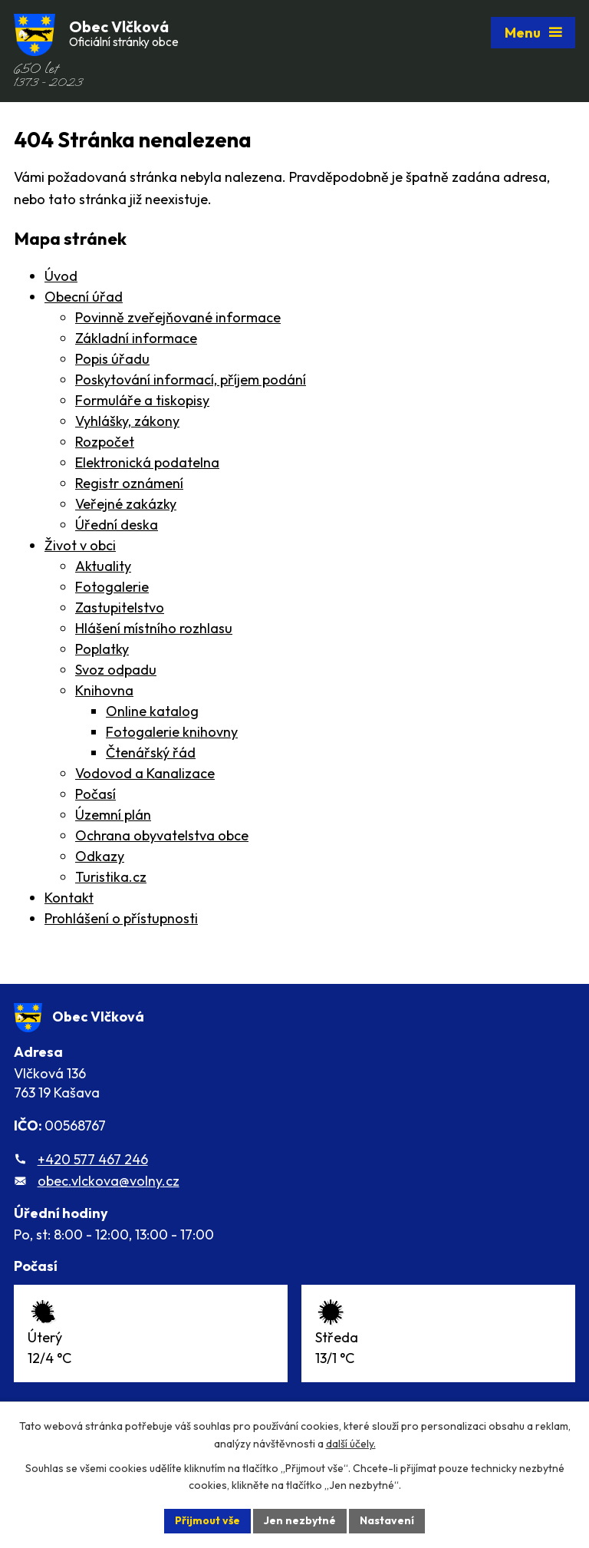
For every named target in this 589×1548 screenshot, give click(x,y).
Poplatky (102, 649)
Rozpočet (104, 442)
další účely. (351, 1444)
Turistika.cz (110, 877)
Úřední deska (116, 524)
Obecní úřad (83, 296)
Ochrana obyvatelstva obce (161, 835)
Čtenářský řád (151, 752)
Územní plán (113, 815)
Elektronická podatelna (147, 462)
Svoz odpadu (115, 669)
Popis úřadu (112, 359)
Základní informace (136, 338)
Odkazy (99, 856)
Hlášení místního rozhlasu (153, 628)
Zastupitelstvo (119, 607)
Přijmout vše (207, 1520)
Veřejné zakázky (125, 504)
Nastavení (387, 1520)
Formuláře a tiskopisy (142, 400)
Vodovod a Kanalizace (145, 773)
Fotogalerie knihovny (172, 732)
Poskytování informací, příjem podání (190, 379)
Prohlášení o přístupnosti (121, 918)
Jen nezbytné (300, 1520)
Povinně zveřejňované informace (178, 317)
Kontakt (69, 897)
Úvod (60, 276)
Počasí (95, 794)
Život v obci (80, 545)
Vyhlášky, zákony (127, 421)
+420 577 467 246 (93, 1159)
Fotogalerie (112, 587)
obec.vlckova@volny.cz (108, 1181)
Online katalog (152, 711)
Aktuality (103, 566)
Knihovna (104, 690)
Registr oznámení (129, 483)
